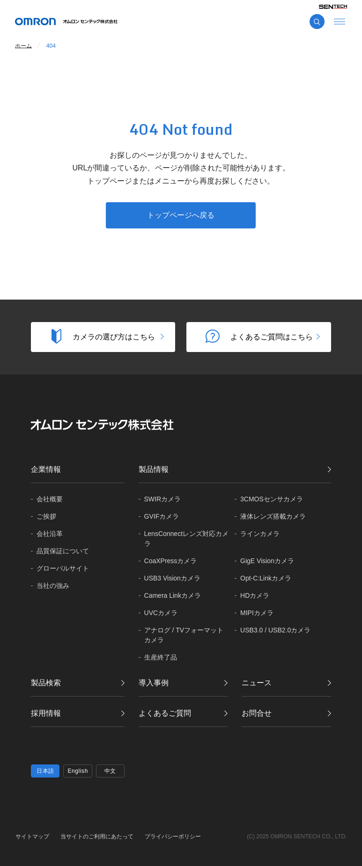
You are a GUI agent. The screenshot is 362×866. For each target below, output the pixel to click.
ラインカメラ (260, 533)
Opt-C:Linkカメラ (265, 578)
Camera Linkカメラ (172, 595)
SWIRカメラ (162, 499)
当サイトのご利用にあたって (96, 836)
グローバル (63, 568)
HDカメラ (254, 595)
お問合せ (257, 713)
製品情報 (154, 469)
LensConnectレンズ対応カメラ (186, 538)
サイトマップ (32, 836)
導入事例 (154, 683)
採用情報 (46, 713)
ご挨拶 (46, 516)
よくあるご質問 (165, 713)
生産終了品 (160, 657)
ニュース (257, 683)
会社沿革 (50, 533)
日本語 (45, 771)
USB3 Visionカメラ (172, 578)
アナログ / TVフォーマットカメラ (184, 635)
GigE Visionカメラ (267, 561)
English (77, 771)
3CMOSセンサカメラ (271, 499)
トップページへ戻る (180, 215)
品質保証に (63, 551)
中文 (110, 771)
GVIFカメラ (161, 516)
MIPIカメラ (256, 612)
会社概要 (50, 499)
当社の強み (53, 585)
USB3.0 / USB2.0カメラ (275, 630)
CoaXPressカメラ (170, 561)
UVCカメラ (161, 612)
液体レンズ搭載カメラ (273, 516)
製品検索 (46, 683)
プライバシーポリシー (173, 836)
